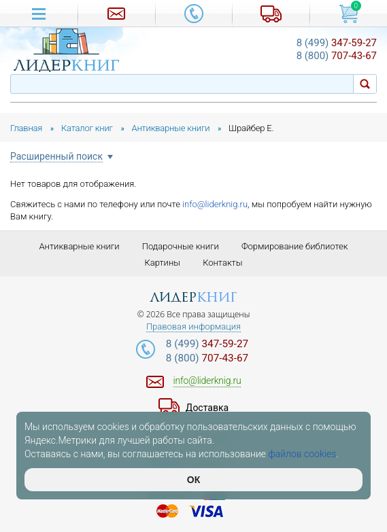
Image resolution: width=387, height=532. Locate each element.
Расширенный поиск (56, 157)
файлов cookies (303, 453)
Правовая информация (193, 327)
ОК (193, 479)
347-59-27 (337, 43)
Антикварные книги (79, 246)
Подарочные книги (180, 246)
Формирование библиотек (294, 246)
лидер (193, 297)
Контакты (222, 263)
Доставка (207, 407)
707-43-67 (337, 56)
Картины (162, 263)
